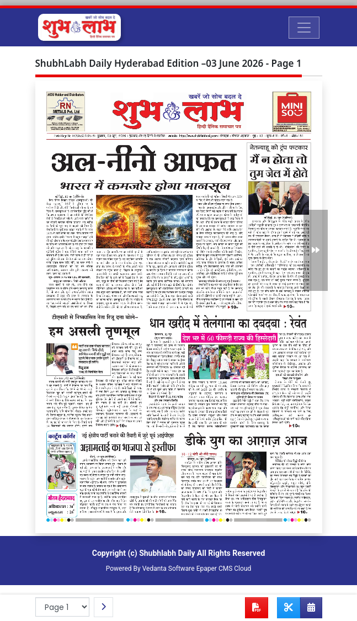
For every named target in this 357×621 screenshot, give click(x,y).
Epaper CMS (214, 568)
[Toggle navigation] (304, 28)
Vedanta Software (168, 568)
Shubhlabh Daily (167, 553)
